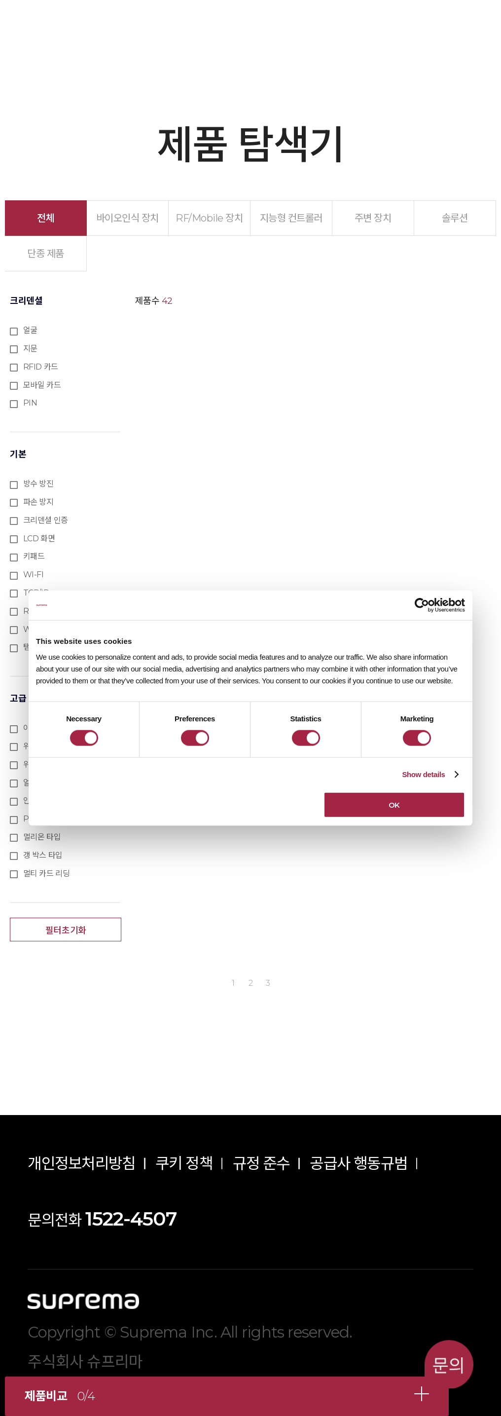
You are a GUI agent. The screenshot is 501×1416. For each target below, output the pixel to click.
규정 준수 (261, 1163)
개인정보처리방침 (81, 1163)
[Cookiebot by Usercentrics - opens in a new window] (422, 605)
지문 (30, 348)
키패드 (34, 556)
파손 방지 (38, 502)
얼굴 (30, 330)
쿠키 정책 (184, 1163)
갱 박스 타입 (43, 855)
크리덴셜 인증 (45, 520)
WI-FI (33, 574)
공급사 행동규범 (358, 1163)
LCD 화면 (39, 538)
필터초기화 (65, 930)
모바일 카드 (42, 385)
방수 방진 (38, 483)
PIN (30, 403)
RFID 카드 (40, 367)
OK (394, 804)
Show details (423, 774)
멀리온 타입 (42, 837)
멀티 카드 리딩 (46, 873)
